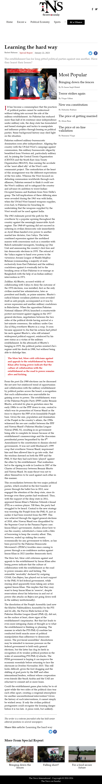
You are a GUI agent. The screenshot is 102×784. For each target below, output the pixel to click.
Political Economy (40, 21)
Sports (57, 21)
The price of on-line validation (72, 129)
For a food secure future (82, 766)
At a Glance (76, 22)
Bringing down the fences (76, 82)
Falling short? (51, 765)
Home (9, 21)
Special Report (26, 53)
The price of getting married (78, 116)
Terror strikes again (72, 93)
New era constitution (73, 105)
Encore (20, 21)
